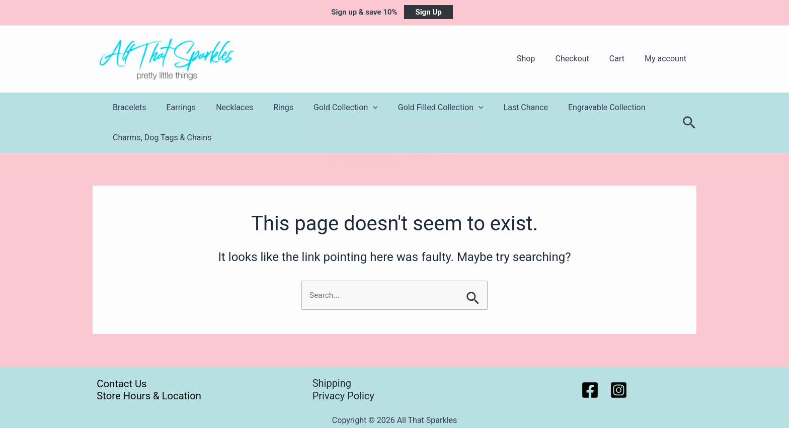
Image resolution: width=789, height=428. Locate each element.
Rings (269, 107)
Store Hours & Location (147, 396)
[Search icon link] (689, 123)
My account (667, 58)
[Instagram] (618, 390)
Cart (622, 58)
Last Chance (500, 107)
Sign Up (428, 12)
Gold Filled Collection (418, 108)
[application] (355, 108)
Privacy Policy (343, 396)
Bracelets (127, 107)
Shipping (331, 383)
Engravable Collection (576, 107)
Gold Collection (327, 108)
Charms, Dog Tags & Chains (160, 137)
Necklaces (224, 107)
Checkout (582, 58)
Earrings (175, 107)
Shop (540, 58)
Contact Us (118, 383)
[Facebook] (590, 390)
